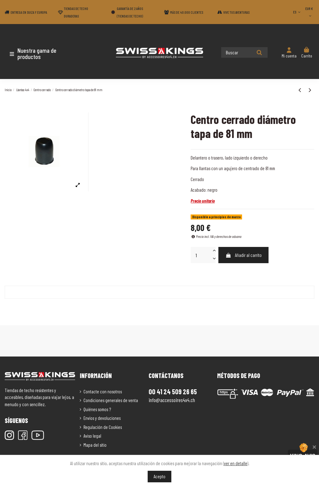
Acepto (159, 476)
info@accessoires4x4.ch (172, 399)
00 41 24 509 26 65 (173, 391)
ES (297, 12)
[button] (41, 53)
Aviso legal (92, 436)
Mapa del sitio (95, 445)
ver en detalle (235, 463)
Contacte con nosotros (102, 391)
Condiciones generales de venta (110, 400)
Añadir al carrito (244, 255)
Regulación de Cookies (102, 427)
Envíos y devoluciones (102, 418)
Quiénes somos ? (97, 409)
